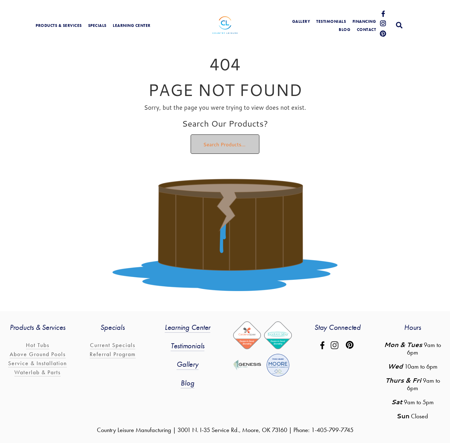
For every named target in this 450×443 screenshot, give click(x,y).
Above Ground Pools (38, 354)
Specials (97, 25)
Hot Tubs (37, 345)
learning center (132, 25)
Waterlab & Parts (37, 372)
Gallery (187, 364)
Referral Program (113, 354)
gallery (301, 21)
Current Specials (112, 345)
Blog (187, 383)
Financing (364, 21)
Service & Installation (37, 363)
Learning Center (187, 327)
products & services (59, 25)
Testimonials (331, 21)
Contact (366, 29)
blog (344, 29)
